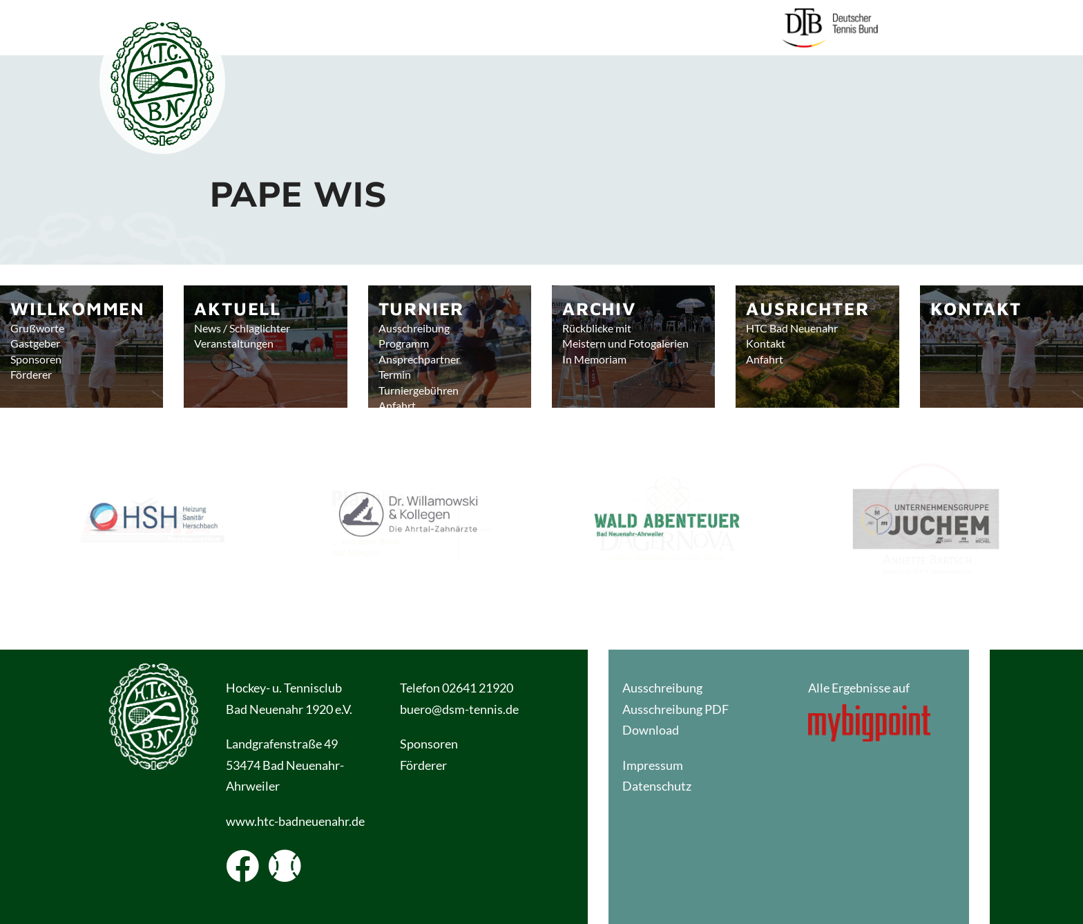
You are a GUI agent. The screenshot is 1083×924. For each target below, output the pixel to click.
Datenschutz (656, 785)
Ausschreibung (662, 687)
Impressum (652, 765)
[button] (152, 525)
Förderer (424, 765)
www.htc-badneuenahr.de (295, 821)
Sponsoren (429, 743)
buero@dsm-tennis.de (459, 709)
